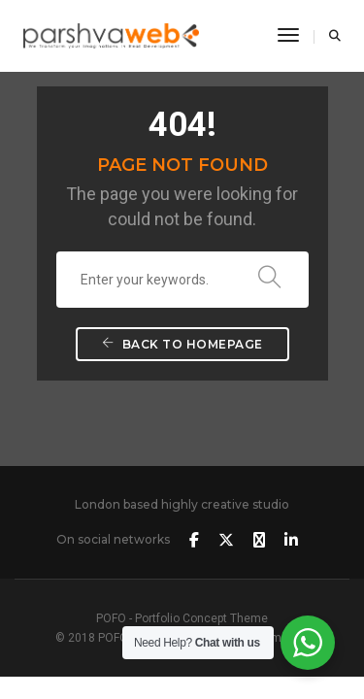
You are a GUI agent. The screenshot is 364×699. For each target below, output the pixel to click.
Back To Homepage (182, 344)
